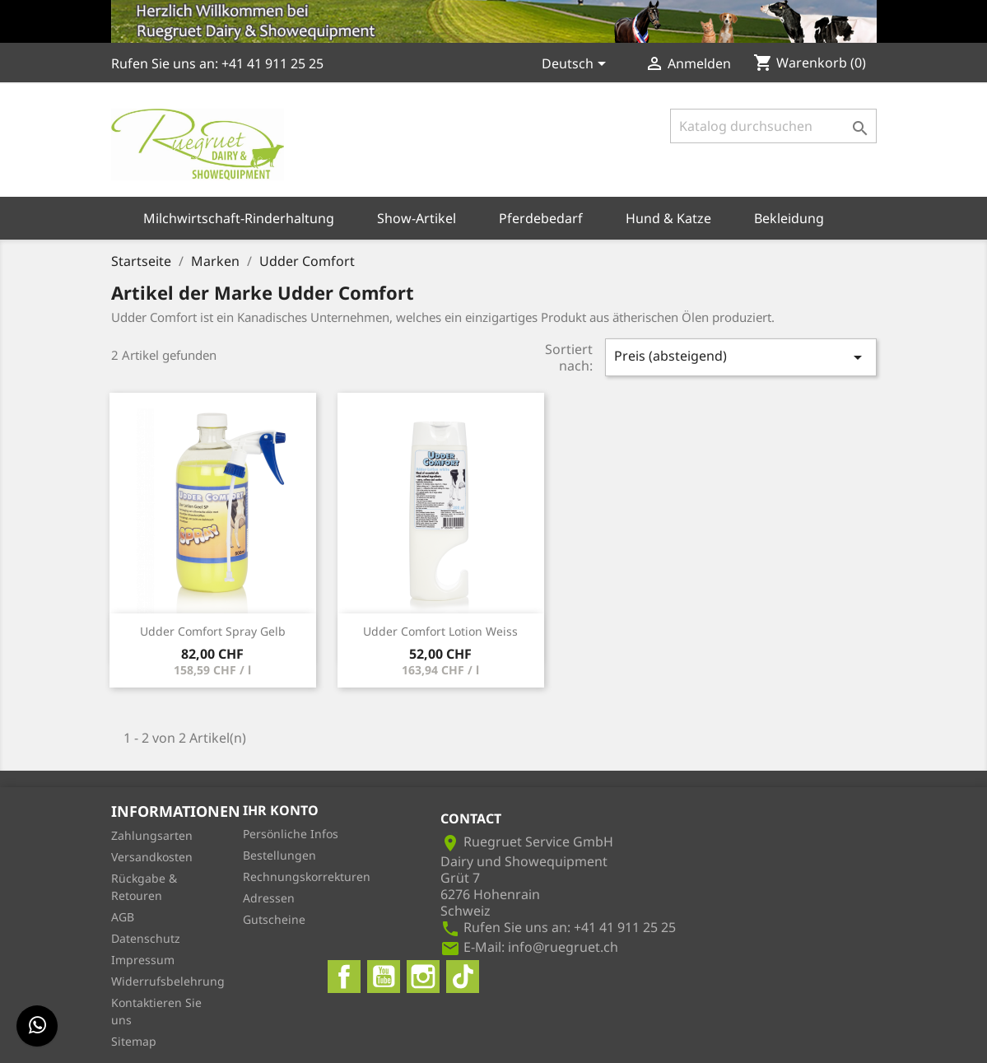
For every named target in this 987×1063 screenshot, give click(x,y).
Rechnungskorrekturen (306, 876)
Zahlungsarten (152, 835)
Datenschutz (145, 938)
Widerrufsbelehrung (168, 981)
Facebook (344, 976)
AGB (122, 917)
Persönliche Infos (290, 834)
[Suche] (773, 126)
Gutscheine (274, 919)
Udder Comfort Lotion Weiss (440, 631)
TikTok (462, 976)
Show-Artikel (416, 218)
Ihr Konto (281, 810)
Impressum (143, 959)
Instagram (423, 976)
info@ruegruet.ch (563, 947)
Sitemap (133, 1041)
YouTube (383, 976)
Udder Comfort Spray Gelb (213, 631)
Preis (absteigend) (741, 357)
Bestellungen (279, 855)
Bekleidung (789, 218)
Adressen (269, 898)
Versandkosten (152, 857)
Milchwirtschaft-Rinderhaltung (238, 218)
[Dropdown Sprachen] (577, 65)
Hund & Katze (668, 218)
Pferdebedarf (541, 218)
